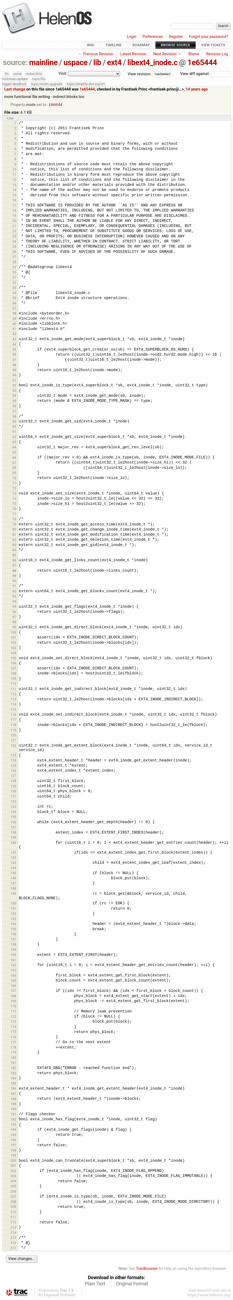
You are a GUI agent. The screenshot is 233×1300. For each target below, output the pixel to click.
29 (14, 268)
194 (13, 1130)
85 (14, 556)
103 (13, 648)
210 (13, 1213)
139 (13, 838)
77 (14, 515)
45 (14, 350)
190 (13, 1109)
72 (14, 489)
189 (13, 1104)
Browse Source (175, 45)
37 (14, 309)
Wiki (90, 45)
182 (13, 1068)
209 (13, 1207)
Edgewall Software (60, 1295)
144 (13, 868)
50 (14, 376)
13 (14, 185)
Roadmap (141, 45)
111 (13, 690)
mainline (43, 62)
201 (13, 1166)
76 (14, 509)
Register (176, 36)
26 (14, 252)
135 (13, 817)
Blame (193, 54)
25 (14, 247)
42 (14, 334)
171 (13, 1012)
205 (13, 1187)
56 (14, 406)
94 (14, 602)
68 (14, 468)
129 (13, 787)
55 (14, 401)
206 (13, 1192)
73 (14, 494)
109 (13, 679)
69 (14, 473)
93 (14, 597)
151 (13, 909)
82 (14, 540)
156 (13, 935)
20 (14, 221)
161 (13, 961)
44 (14, 345)
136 (13, 823)
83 (14, 545)
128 (13, 781)
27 (14, 257)
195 (13, 1135)
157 (13, 940)
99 (14, 628)
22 (14, 232)
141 (13, 853)
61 (14, 432)
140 (13, 843)
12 (14, 180)
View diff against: (205, 74)
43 (14, 340)
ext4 (114, 62)
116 (13, 715)
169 (13, 1002)
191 (13, 1115)
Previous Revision (98, 54)
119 (13, 731)
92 (14, 592)
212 (13, 1223)
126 (13, 771)
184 (13, 1079)
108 (13, 674)
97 (14, 617)
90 (14, 581)
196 (13, 1140)
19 (14, 216)
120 (13, 736)
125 (13, 766)
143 (13, 863)
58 (14, 417)
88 (14, 571)
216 (13, 1243)
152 (13, 914)
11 (14, 175)
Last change (14, 89)
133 (13, 807)
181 (13, 1063)
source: (15, 62)
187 (13, 1094)
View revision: (139, 74)
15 (14, 196)
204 (13, 1182)
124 (13, 761)
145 (13, 873)
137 (13, 828)
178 (13, 1048)
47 (14, 360)
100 (13, 633)
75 (14, 504)
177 (13, 1043)
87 (14, 566)
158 (13, 945)
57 (14, 412)
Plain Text (95, 1284)
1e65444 (202, 62)
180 (13, 1058)
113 (13, 700)
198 (13, 1151)
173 (13, 1022)
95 (14, 607)
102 (13, 643)
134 (13, 812)
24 (14, 242)
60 (14, 427)
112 (13, 695)
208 (13, 1202)
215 (13, 1238)
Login (131, 36)
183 (13, 1074)
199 (13, 1156)
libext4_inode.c (152, 62)
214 (13, 1233)
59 (14, 422)
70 (14, 479)
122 (13, 746)
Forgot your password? (208, 36)
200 (13, 1161)
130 (13, 792)
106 (13, 664)
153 (13, 919)
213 (13, 1228)
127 (13, 776)
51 (14, 381)
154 (13, 924)
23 (14, 237)
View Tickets (213, 45)
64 (14, 448)
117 (13, 720)
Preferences (152, 36)
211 (13, 1218)
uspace (76, 62)
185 (13, 1084)
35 (14, 298)
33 (14, 288)
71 (14, 484)
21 (14, 227)
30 (14, 273)
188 (13, 1099)
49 (14, 370)
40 (14, 324)
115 (13, 710)
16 (14, 201)
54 (14, 396)
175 (13, 1032)
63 (14, 443)
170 (13, 1007)
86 (14, 561)
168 (13, 997)
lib (97, 62)
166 (13, 986)
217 (13, 1249)
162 (13, 966)
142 (13, 858)
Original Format (132, 1284)
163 (13, 971)
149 (13, 894)
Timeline (113, 45)
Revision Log (217, 54)
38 (14, 314)
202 (13, 1171)
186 (13, 1089)
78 (14, 520)
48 (14, 365)
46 (14, 355)
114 (13, 705)
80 (14, 530)
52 (14, 386)
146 (13, 879)
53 (14, 391)
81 (14, 535)
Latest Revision (133, 54)
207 (13, 1197)
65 (14, 453)
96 (14, 612)
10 (14, 170)
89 (14, 576)
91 (14, 586)
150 (13, 904)
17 (14, 206)
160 (13, 955)
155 (13, 930)
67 (14, 463)
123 (13, 756)
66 (14, 458)
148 (13, 889)
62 (14, 437)
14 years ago (197, 89)
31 (14, 278)
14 (14, 190)
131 (13, 797)
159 (13, 950)
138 (13, 833)
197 (13, 1146)
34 (14, 293)
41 (14, 329)
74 (14, 499)
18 (14, 211)
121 (13, 741)
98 (14, 622)
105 (13, 659)
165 (13, 981)
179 (13, 1053)
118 (13, 725)
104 (13, 653)
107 (13, 669)
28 (14, 263)
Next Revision (164, 54)
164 (13, 976)
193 (13, 1125)
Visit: (62, 73)
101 (13, 638)
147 (13, 884)
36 (14, 304)
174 (13, 1027)
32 (14, 283)
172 (13, 1017)
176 (13, 1038)
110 (13, 684)
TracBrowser (147, 1269)
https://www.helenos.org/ (209, 1295)
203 (13, 1177)
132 (13, 802)
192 (13, 1120)
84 (14, 550)
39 (14, 319)
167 (13, 991)
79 (14, 525)
